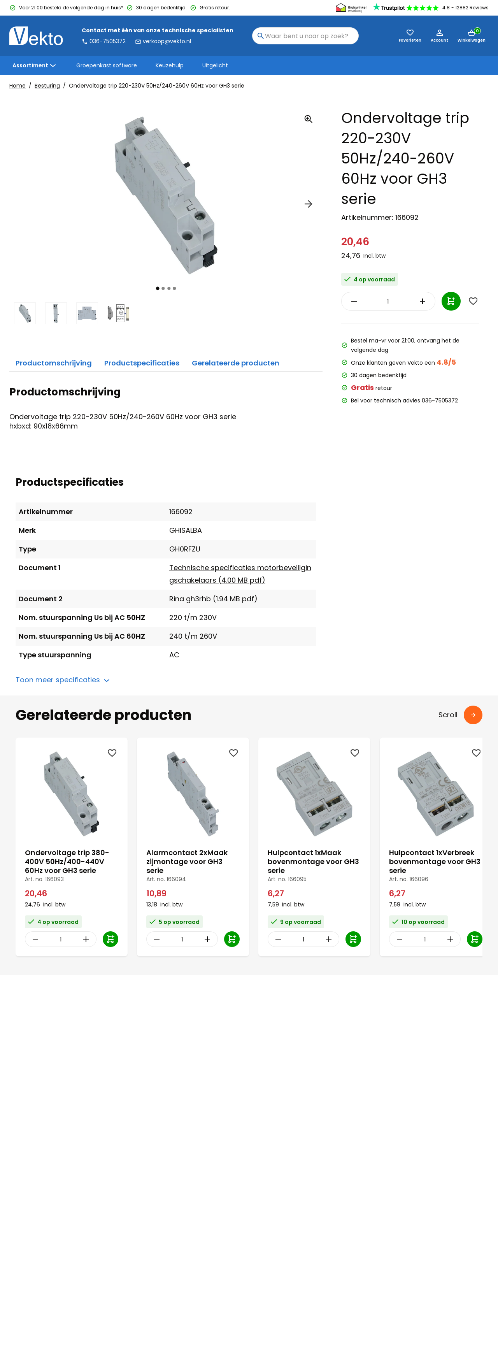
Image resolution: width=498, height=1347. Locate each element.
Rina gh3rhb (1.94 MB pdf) (213, 599)
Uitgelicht (215, 65)
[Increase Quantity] (406, 301)
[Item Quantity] (379, 301)
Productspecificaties (141, 363)
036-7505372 (104, 41)
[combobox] (305, 35)
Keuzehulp (170, 65)
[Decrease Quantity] (352, 301)
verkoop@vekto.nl (163, 41)
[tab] (158, 288)
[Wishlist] (473, 301)
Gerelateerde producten (235, 363)
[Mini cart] (472, 36)
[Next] (308, 205)
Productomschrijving (54, 363)
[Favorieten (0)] (410, 36)
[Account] (439, 36)
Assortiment (35, 65)
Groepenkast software (106, 65)
